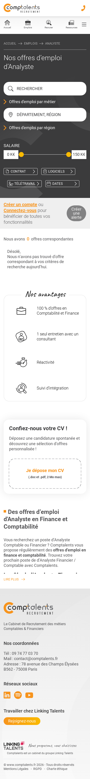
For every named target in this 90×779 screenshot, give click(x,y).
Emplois (30, 43)
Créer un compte (20, 204)
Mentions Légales (16, 769)
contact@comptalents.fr (36, 658)
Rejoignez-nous (22, 721)
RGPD (37, 769)
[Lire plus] (45, 579)
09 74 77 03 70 (25, 653)
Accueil (10, 43)
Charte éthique (57, 769)
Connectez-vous (20, 210)
